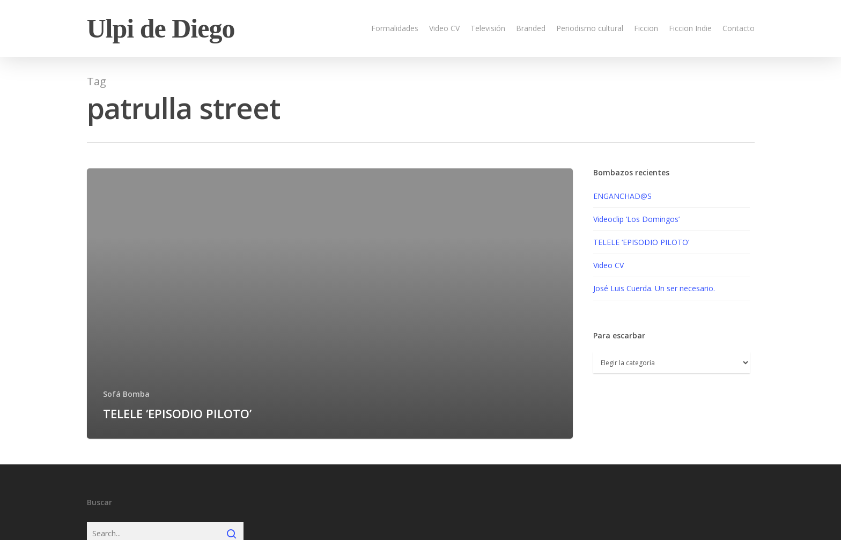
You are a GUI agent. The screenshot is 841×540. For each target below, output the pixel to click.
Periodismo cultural (589, 28)
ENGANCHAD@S (622, 196)
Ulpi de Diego (161, 28)
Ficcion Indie (690, 28)
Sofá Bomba (126, 394)
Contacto (738, 28)
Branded (530, 28)
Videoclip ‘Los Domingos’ (636, 219)
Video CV (444, 28)
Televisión (487, 28)
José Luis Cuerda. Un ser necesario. (654, 288)
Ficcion (646, 28)
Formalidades (394, 28)
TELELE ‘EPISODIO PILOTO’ (641, 242)
